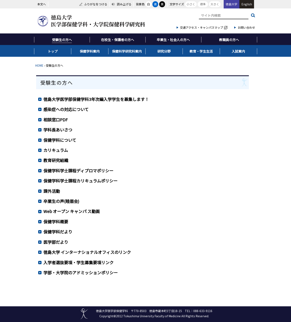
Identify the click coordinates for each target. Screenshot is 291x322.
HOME (39, 65)
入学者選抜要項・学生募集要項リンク (78, 262)
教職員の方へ (229, 39)
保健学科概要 (55, 222)
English (246, 4)
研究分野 (164, 51)
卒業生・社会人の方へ (173, 39)
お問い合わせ (246, 27)
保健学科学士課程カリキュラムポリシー (80, 181)
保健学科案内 (90, 51)
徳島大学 (231, 4)
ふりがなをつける (95, 4)
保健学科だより (57, 232)
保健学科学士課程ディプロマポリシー (78, 171)
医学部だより (55, 242)
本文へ (41, 4)
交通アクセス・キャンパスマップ (203, 27)
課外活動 (51, 191)
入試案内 (238, 51)
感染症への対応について (66, 109)
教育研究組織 (55, 160)
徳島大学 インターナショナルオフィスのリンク (87, 252)
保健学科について (59, 140)
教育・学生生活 (201, 51)
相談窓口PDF (55, 120)
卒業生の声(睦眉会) (61, 201)
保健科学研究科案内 (127, 51)
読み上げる (124, 4)
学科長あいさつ (57, 130)
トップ (53, 51)
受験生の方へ (62, 39)
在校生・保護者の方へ (117, 39)
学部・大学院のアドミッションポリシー (80, 273)
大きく (214, 4)
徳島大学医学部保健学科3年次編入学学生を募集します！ (96, 99)
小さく (190, 4)
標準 (203, 4)
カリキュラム (55, 150)
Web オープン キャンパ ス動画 (71, 211)
